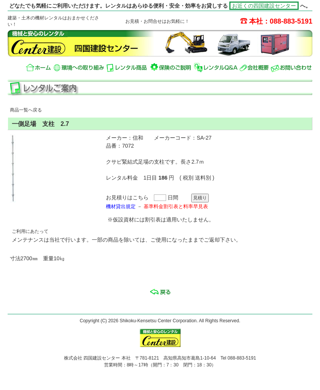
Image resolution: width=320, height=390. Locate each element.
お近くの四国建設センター (264, 6)
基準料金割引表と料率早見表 (176, 206)
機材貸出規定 (121, 206)
